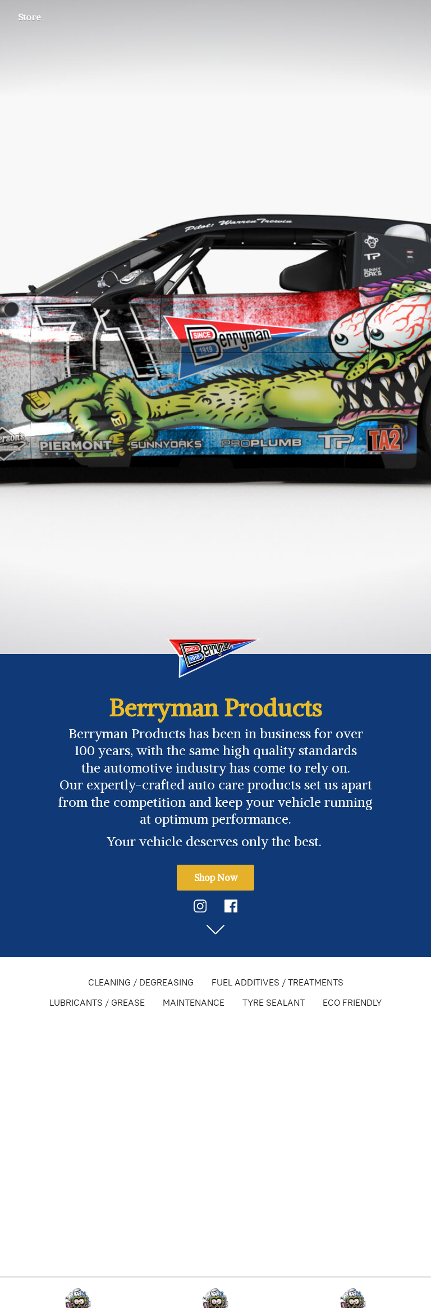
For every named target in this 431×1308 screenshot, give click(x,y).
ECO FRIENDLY (352, 1002)
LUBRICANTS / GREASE (97, 1002)
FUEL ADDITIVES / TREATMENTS (277, 982)
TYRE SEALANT (273, 1002)
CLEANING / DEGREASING (141, 982)
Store (29, 16)
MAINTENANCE (193, 1002)
